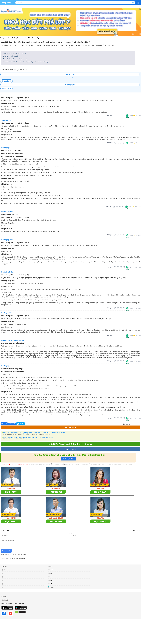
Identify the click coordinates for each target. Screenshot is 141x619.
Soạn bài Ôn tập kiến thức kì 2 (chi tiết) (15, 59)
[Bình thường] (121, 115)
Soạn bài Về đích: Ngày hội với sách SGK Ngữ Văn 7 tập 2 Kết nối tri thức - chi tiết (28, 437)
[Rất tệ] (115, 115)
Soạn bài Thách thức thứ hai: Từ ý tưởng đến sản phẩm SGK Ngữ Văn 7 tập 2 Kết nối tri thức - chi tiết (34, 432)
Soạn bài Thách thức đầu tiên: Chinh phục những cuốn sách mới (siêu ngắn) (26, 62)
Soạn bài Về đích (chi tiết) (10, 56)
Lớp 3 (2, 584)
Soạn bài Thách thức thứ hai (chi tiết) (14, 53)
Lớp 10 (50, 570)
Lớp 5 (2, 580)
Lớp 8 (50, 573)
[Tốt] (124, 115)
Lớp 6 (50, 577)
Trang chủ (4, 566)
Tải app (51, 587)
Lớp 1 (2, 587)
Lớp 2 (50, 584)
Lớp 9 (2, 573)
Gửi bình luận (6, 551)
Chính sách (4, 600)
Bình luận (12, 423)
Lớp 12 (50, 566)
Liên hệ (3, 597)
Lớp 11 (3, 570)
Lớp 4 (50, 580)
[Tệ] (118, 115)
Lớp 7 (2, 577)
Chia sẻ (4, 424)
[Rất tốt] (127, 115)
